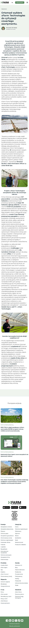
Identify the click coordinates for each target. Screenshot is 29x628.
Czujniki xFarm (4, 565)
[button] (27, 2)
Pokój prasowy (18, 576)
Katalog (17, 578)
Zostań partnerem (5, 603)
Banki (16, 540)
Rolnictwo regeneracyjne (7, 540)
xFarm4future (4, 601)
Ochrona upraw (4, 533)
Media (16, 585)
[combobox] (12, 2)
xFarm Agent (4, 567)
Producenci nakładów (20, 544)
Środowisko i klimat (5, 542)
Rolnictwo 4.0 (18, 565)
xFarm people (4, 594)
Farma (16, 526)
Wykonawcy (18, 531)
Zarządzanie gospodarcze (7, 535)
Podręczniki (18, 581)
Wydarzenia (18, 572)
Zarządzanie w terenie (6, 526)
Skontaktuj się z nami (6, 596)
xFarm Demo (18, 592)
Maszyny (3, 531)
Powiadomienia (19, 574)
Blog (16, 567)
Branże (17, 535)
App (2, 569)
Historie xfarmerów (20, 569)
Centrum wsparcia (5, 581)
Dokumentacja (4, 559)
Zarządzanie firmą (5, 557)
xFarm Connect (4, 574)
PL (12, 2)
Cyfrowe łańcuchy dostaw (21, 583)
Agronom (17, 533)
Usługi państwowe (5, 586)
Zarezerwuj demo (19, 594)
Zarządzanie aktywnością (7, 529)
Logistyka (3, 547)
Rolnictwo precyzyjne (6, 555)
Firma (2, 592)
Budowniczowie (19, 542)
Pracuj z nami (4, 598)
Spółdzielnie (18, 538)
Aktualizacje (4, 584)
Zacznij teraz (20, 2)
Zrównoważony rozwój (6, 538)
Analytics (3, 572)
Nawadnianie (4, 549)
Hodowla (3, 544)
